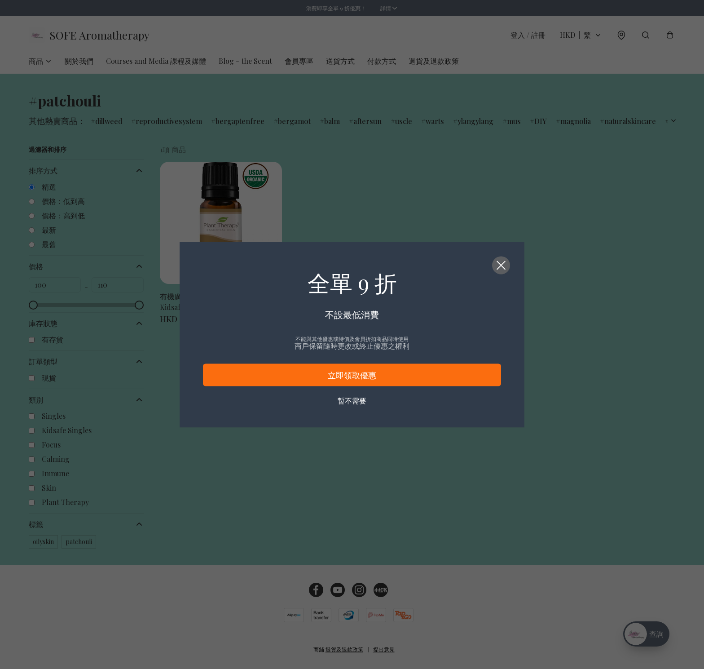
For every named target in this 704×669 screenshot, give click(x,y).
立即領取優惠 (352, 374)
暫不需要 (352, 400)
